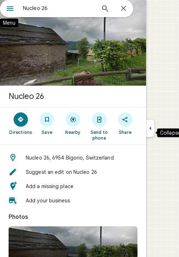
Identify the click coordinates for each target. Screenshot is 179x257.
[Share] (125, 123)
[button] (73, 158)
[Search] (105, 9)
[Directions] (21, 123)
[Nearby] (73, 123)
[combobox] (59, 8)
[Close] (123, 9)
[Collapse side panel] (150, 128)
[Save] (47, 123)
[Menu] (10, 9)
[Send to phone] (99, 126)
